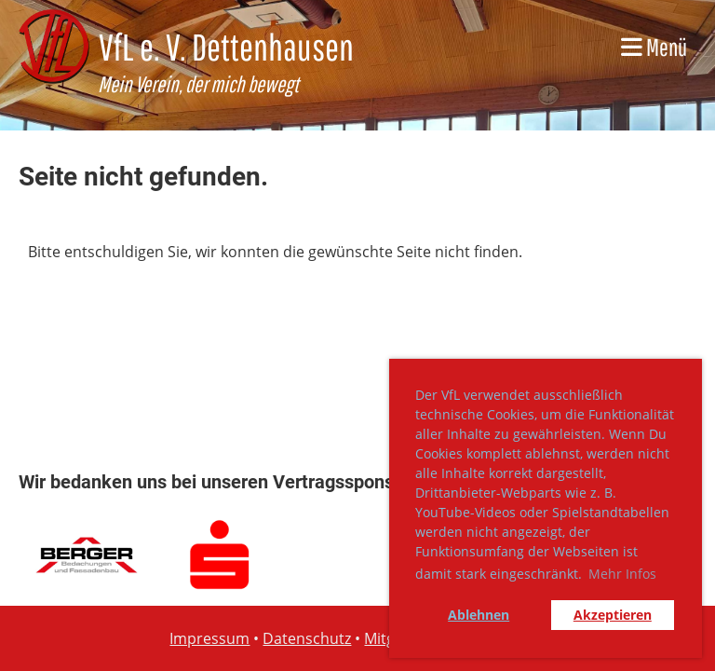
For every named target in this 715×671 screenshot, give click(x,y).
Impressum (209, 638)
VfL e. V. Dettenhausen (226, 46)
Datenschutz (307, 638)
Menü (654, 47)
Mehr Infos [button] (622, 573)
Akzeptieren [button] (612, 614)
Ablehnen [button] (478, 614)
